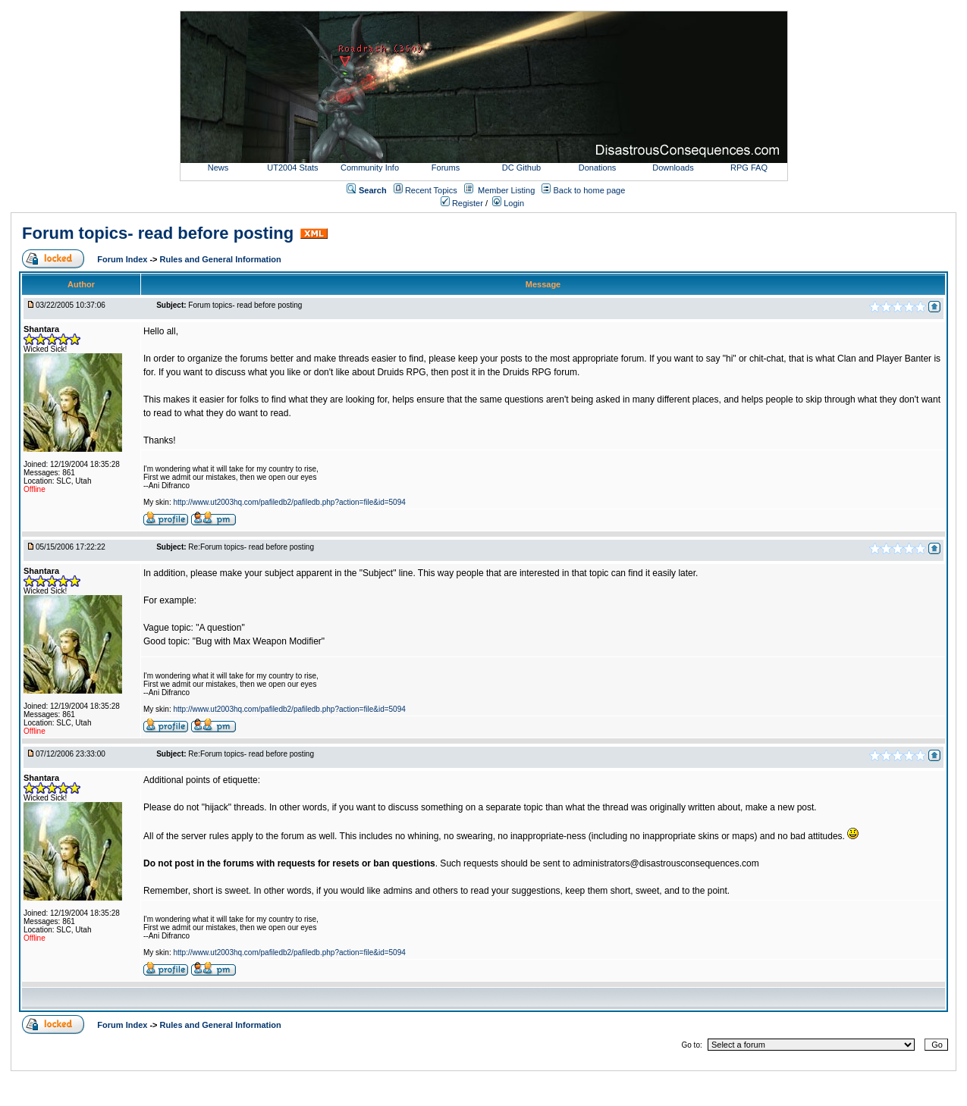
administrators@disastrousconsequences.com (666, 863)
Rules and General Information (220, 259)
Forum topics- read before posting (158, 233)
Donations (598, 167)
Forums (446, 167)
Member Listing (506, 190)
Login (508, 203)
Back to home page (590, 190)
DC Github (521, 167)
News (218, 167)
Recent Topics (431, 190)
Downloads (672, 167)
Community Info (370, 167)
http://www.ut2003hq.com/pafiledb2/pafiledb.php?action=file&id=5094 (289, 502)
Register (462, 203)
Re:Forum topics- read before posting (251, 547)
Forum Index (123, 259)
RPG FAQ (749, 167)
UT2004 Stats (293, 167)
